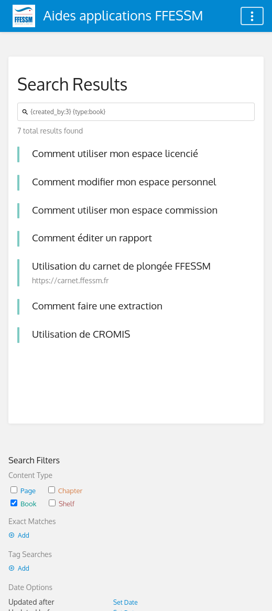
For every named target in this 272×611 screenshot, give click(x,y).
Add (18, 535)
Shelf (61, 503)
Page (23, 490)
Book (23, 503)
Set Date (125, 602)
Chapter (65, 490)
